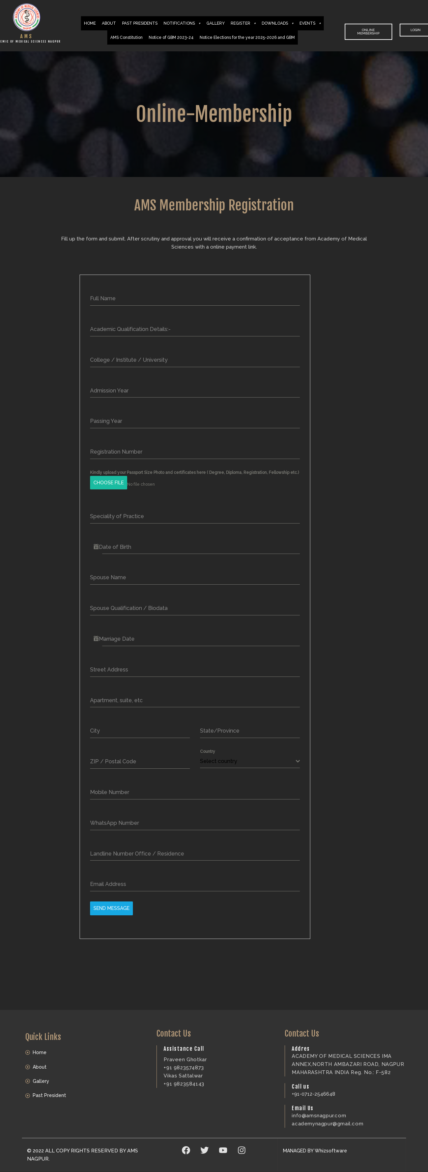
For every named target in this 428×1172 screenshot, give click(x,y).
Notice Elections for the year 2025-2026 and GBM (247, 37)
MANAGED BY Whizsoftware (317, 1144)
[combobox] (250, 758)
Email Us (302, 1101)
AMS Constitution (126, 37)
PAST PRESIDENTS (140, 23)
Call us (300, 1080)
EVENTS (310, 23)
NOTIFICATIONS (182, 23)
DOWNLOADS (277, 23)
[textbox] (248, 758)
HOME (90, 23)
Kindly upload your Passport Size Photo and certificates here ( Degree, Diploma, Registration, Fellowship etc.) (194, 472)
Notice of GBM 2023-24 (171, 37)
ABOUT (109, 23)
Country (207, 748)
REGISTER (243, 23)
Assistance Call (184, 1042)
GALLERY (215, 23)
